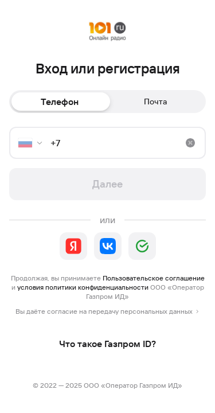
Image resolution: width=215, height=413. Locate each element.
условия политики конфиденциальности (82, 287)
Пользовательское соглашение (154, 278)
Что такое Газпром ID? (107, 343)
